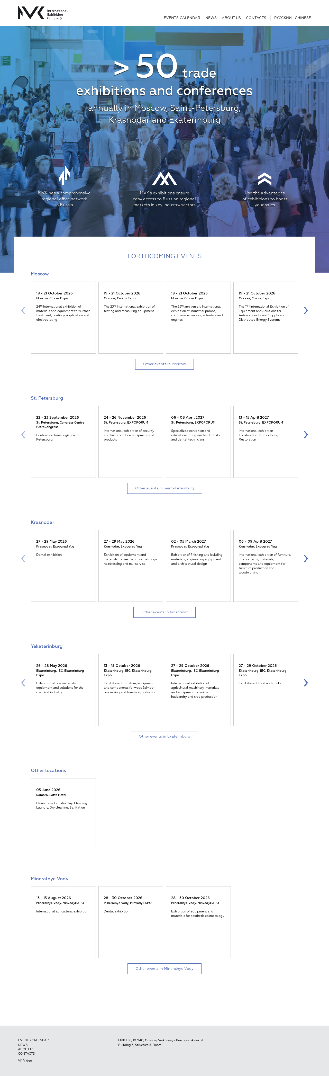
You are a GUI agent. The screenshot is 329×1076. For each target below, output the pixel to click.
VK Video (25, 1060)
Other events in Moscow (164, 364)
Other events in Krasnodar (164, 612)
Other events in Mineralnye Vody (164, 969)
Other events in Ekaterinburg (164, 736)
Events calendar (182, 18)
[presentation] (23, 310)
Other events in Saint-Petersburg (164, 488)
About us (231, 18)
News (211, 18)
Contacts (256, 18)
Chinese (303, 18)
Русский (283, 18)
